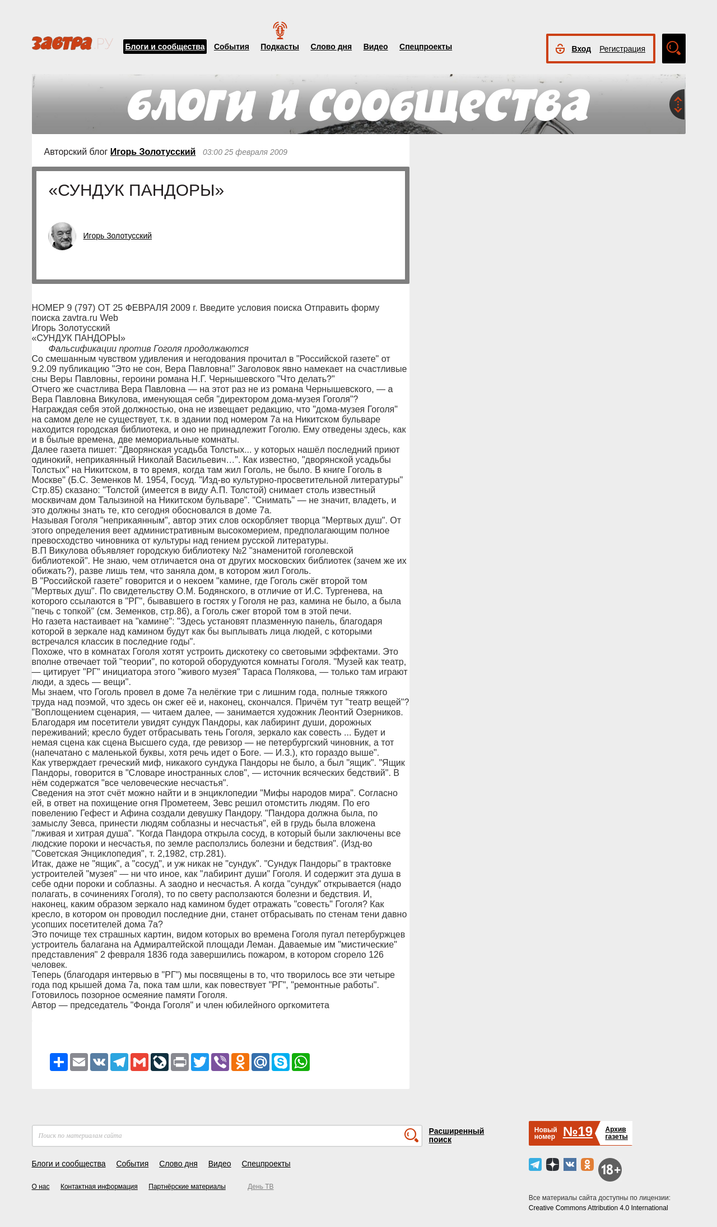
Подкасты (279, 46)
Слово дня (331, 46)
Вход (582, 48)
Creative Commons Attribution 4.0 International (598, 1208)
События (231, 46)
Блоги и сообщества (165, 46)
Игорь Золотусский (153, 152)
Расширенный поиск (457, 1135)
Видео (376, 46)
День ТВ (260, 1187)
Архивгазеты (616, 1133)
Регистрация (622, 48)
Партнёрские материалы (187, 1187)
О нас (41, 1187)
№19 (578, 1131)
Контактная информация (99, 1187)
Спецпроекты (425, 46)
